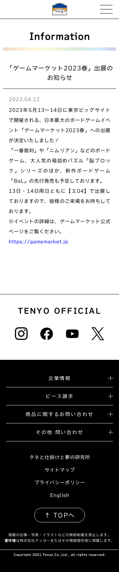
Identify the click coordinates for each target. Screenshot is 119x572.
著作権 (10, 540)
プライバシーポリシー (59, 482)
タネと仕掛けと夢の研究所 (59, 457)
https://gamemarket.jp (38, 241)
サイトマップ (59, 469)
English (59, 495)
